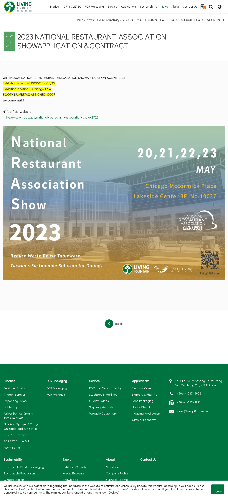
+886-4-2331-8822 (189, 393)
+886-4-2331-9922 (189, 402)
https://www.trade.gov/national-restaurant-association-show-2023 (50, 117)
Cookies (19, 489)
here (41, 492)
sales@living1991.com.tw (192, 411)
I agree (218, 489)
